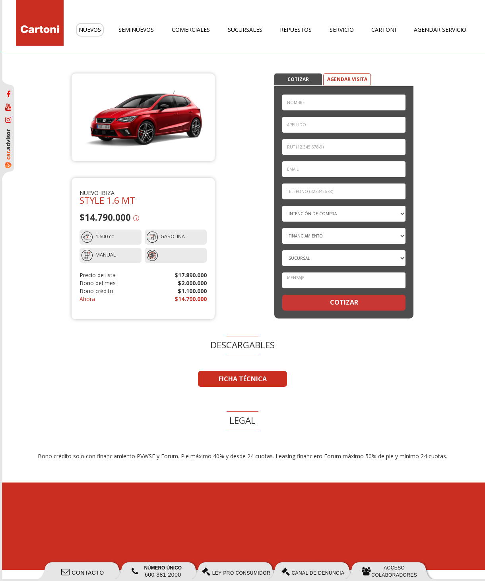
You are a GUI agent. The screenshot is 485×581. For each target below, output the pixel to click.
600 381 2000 (157, 571)
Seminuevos (136, 29)
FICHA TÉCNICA (243, 378)
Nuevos (90, 29)
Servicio (342, 29)
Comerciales (191, 29)
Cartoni (383, 29)
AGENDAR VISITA (347, 79)
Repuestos (296, 29)
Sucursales (245, 29)
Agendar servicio (440, 29)
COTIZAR (298, 79)
